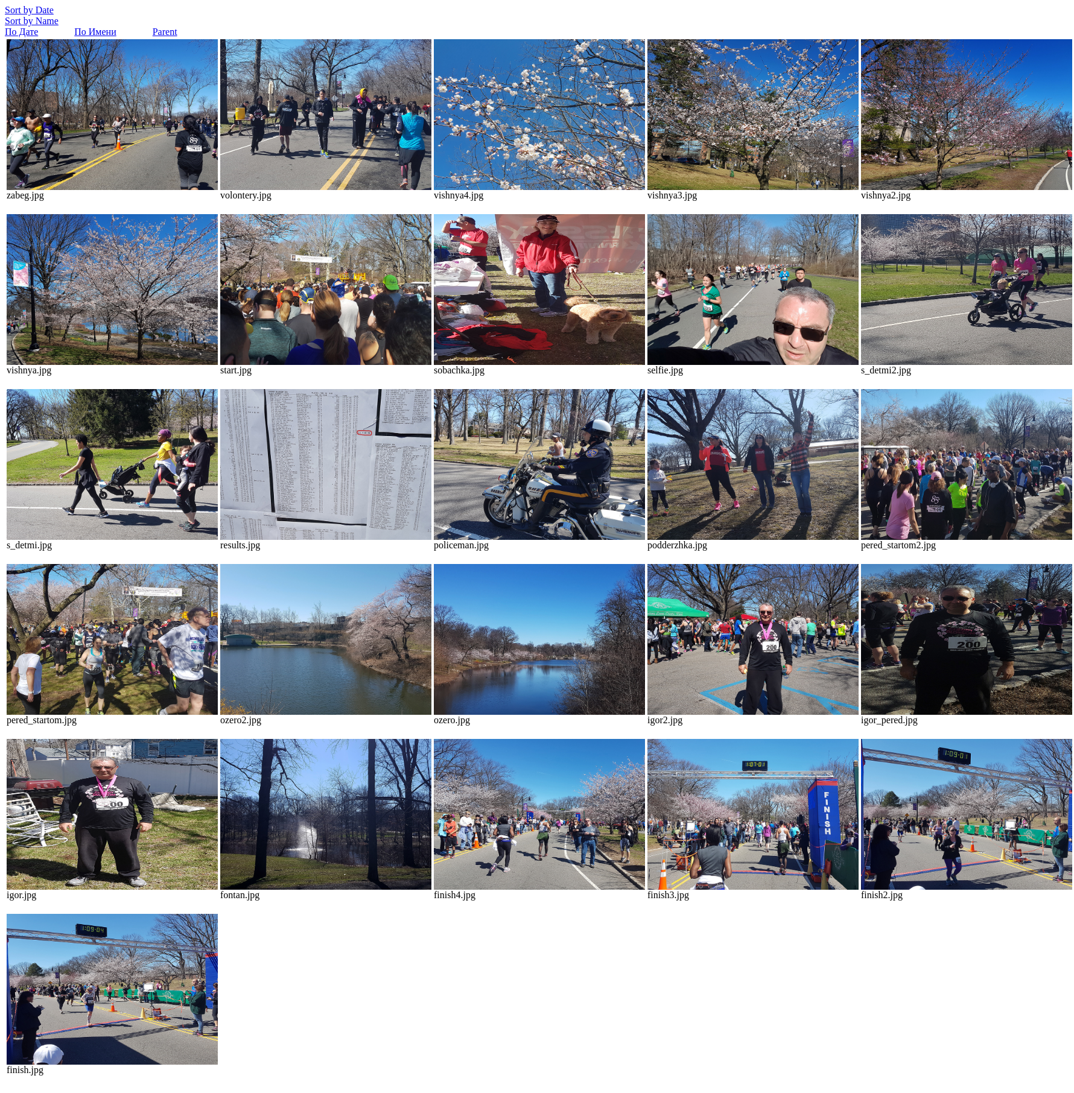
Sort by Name (32, 21)
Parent (165, 32)
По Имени (95, 32)
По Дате (21, 32)
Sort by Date (29, 10)
